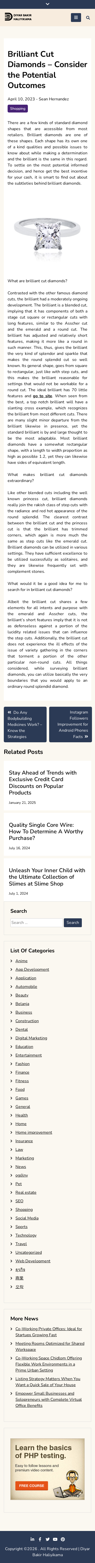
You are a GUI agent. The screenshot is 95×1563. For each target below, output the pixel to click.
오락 (19, 1287)
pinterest (62, 1539)
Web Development (32, 1261)
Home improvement (33, 1132)
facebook (40, 1539)
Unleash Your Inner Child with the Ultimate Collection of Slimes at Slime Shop (47, 877)
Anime (21, 961)
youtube (55, 1539)
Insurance (24, 1141)
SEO (19, 1201)
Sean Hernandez (54, 99)
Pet (18, 1184)
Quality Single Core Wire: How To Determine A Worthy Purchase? (46, 831)
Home (21, 1124)
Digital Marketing (31, 1038)
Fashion (22, 1064)
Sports (21, 1227)
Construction (27, 1021)
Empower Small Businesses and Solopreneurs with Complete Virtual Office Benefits (48, 1399)
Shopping (17, 108)
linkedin (32, 1539)
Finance (22, 1072)
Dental (21, 1029)
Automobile (26, 986)
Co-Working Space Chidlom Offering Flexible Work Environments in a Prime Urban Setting (48, 1364)
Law (19, 1149)
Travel (21, 1244)
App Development (32, 969)
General (22, 1107)
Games (21, 1098)
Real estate (25, 1192)
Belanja (22, 1004)
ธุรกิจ (20, 1269)
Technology (25, 1235)
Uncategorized (28, 1252)
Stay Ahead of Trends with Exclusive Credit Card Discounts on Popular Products (43, 783)
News (20, 1167)
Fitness (22, 1081)
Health (21, 1115)
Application (25, 978)
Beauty (21, 995)
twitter (47, 1539)
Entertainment (28, 1055)
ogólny (21, 1175)
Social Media (27, 1218)
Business (23, 1012)
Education (24, 1046)
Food (20, 1089)
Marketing (24, 1158)
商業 (19, 1278)
